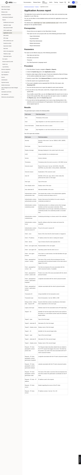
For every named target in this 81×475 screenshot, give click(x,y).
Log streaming (5, 66)
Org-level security (5, 82)
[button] (27, 2)
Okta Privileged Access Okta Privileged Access (9, 88)
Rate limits (5, 48)
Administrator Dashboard (7, 17)
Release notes (4, 12)
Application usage (7, 25)
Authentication (4, 79)
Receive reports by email (7, 61)
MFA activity (6, 35)
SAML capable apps (7, 30)
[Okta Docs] (10, 2)
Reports (4, 19)
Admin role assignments (8, 51)
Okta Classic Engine (5, 9)
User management (5, 72)
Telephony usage (7, 53)
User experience (4, 94)
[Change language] (69, 2)
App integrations (4, 74)
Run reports (4, 59)
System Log (4, 64)
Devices (3, 77)
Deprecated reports (7, 56)
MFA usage (5, 38)
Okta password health (8, 27)
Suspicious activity (7, 43)
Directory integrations (5, 69)
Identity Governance (5, 85)
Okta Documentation (5, 6)
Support (61, 2)
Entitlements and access (8, 22)
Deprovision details (7, 45)
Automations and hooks (6, 91)
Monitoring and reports (6, 14)
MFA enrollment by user (8, 40)
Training (56, 2)
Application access (7, 32)
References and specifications (7, 97)
